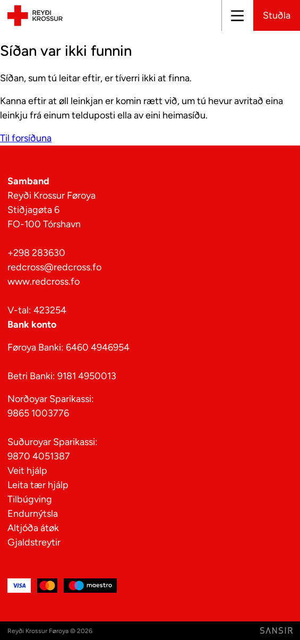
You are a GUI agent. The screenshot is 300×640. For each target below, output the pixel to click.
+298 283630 (36, 253)
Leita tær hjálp (37, 485)
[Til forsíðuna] (33, 15)
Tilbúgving (29, 499)
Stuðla (276, 15)
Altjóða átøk (33, 528)
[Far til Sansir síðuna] (276, 630)
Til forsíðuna (26, 138)
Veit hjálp (27, 470)
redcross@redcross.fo (54, 267)
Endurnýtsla (32, 513)
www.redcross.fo (43, 281)
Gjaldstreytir (34, 542)
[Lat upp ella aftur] (236, 15)
